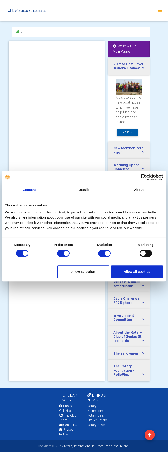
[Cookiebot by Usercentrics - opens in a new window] (144, 177)
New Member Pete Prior (128, 150)
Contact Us (69, 425)
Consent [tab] (29, 189)
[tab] (129, 66)
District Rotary (97, 420)
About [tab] (139, 189)
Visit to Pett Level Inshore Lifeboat (128, 66)
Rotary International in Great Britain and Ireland (96, 446)
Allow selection (83, 271)
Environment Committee (123, 317)
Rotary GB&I (95, 415)
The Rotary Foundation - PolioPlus (123, 370)
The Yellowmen (125, 353)
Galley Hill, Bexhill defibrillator (127, 283)
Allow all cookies (137, 271)
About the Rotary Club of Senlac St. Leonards (127, 336)
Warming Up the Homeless (126, 167)
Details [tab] (84, 189)
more (127, 132)
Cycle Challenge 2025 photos (126, 300)
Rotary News (96, 425)
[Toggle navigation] (159, 10)
